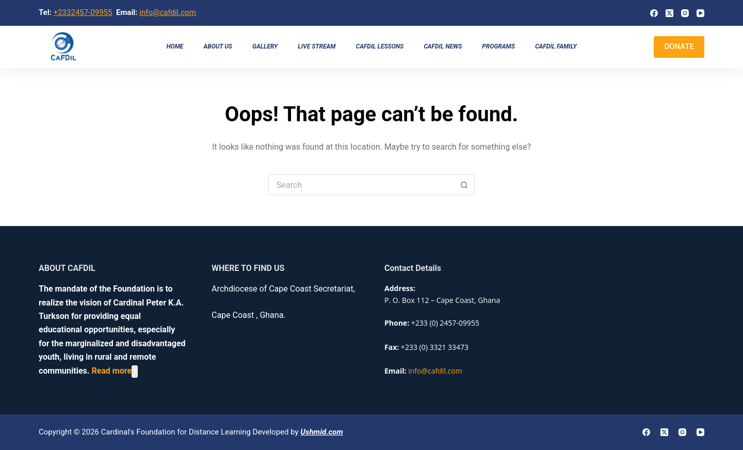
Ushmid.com (321, 432)
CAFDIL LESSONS (380, 46)
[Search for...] (361, 184)
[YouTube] (700, 13)
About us (217, 46)
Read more (111, 371)
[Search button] (464, 184)
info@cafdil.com (167, 12)
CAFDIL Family (556, 46)
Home (174, 46)
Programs (498, 46)
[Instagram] (685, 13)
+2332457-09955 (83, 12)
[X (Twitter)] (669, 13)
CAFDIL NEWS (443, 46)
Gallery (265, 46)
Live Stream (316, 46)
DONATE (679, 46)
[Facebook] (654, 13)
